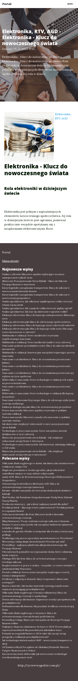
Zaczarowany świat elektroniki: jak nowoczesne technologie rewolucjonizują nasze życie (34, 655)
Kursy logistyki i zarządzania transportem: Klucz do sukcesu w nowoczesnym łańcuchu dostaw (36, 289)
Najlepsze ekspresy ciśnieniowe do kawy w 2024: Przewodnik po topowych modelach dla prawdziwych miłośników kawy (36, 628)
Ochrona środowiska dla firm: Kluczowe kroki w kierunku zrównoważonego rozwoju (33, 516)
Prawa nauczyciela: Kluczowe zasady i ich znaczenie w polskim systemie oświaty (36, 419)
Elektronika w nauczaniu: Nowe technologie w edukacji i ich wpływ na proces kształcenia (38, 381)
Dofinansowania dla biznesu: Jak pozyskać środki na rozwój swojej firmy (38, 608)
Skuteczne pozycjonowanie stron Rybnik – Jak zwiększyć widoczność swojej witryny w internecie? (32, 453)
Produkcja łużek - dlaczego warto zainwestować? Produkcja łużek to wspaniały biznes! (38, 509)
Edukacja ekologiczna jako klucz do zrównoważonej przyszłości (36, 407)
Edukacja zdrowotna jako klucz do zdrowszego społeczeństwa (36, 321)
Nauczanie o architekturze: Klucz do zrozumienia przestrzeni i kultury (36, 361)
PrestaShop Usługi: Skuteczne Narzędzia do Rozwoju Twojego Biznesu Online (36, 621)
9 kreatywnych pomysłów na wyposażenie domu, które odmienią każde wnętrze (37, 553)
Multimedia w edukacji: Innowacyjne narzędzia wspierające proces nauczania (38, 354)
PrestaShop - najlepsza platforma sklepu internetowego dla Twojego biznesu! (34, 547)
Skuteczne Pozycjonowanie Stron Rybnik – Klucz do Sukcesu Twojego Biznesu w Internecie (34, 283)
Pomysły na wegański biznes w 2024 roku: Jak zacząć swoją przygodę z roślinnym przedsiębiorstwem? (34, 635)
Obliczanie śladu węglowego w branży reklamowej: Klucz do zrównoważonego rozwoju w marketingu (34, 594)
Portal (6, 4)
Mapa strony (10, 261)
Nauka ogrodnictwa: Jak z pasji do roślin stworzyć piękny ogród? (37, 308)
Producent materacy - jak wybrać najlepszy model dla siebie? (35, 504)
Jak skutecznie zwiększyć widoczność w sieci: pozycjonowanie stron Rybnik (35, 426)
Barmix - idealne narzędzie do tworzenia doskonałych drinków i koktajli (36, 492)
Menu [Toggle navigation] (70, 4)
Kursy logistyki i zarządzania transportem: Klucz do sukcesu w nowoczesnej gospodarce (36, 296)
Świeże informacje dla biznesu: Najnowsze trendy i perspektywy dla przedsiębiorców (38, 601)
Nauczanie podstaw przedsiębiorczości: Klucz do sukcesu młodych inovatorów (38, 347)
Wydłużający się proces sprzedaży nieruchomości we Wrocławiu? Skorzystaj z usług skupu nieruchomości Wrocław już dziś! (37, 540)
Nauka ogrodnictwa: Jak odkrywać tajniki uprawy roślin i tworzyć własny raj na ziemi (37, 303)
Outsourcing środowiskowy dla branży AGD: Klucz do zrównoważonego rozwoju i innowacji (31, 485)
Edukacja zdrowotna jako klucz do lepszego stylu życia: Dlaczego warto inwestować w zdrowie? (37, 330)
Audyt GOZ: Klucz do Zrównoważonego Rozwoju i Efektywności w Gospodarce (37, 478)
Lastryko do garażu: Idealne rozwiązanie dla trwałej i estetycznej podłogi (37, 533)
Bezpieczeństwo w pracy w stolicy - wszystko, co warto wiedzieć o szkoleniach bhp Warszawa (38, 567)
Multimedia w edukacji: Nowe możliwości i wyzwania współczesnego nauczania (30, 337)
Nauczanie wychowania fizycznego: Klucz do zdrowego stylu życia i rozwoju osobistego (38, 402)
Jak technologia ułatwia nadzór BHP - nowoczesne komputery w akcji (37, 642)
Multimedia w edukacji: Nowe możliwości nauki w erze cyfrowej (36, 342)
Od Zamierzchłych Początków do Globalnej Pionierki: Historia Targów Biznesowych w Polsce (35, 649)
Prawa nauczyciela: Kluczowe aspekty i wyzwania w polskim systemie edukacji (34, 412)
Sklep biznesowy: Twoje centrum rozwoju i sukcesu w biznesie (35, 521)
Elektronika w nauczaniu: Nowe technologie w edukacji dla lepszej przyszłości (37, 395)
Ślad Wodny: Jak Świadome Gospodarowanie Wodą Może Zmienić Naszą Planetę (37, 499)
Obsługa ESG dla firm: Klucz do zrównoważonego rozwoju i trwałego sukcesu (34, 560)
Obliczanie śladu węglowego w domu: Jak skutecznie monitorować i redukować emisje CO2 (38, 465)
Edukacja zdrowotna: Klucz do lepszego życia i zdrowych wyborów (38, 325)
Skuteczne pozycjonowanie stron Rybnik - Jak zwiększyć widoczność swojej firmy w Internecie (32, 439)
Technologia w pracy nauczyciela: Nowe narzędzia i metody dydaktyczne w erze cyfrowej (34, 432)
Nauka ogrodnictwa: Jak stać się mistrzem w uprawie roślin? (35, 311)
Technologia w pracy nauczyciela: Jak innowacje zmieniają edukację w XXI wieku (38, 446)
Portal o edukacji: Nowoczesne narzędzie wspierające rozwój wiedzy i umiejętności (35, 574)
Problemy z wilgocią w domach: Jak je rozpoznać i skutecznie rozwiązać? (35, 581)
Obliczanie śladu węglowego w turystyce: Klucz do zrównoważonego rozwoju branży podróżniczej (29, 615)
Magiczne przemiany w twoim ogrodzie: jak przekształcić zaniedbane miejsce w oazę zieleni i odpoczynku (33, 472)
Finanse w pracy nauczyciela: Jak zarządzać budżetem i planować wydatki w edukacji (37, 526)
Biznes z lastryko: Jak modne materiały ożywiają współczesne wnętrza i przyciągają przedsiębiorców (35, 587)
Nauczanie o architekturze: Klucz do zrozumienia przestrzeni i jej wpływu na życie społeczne (38, 374)
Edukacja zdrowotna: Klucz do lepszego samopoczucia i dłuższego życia (38, 317)
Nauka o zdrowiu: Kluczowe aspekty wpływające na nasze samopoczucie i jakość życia (33, 276)
